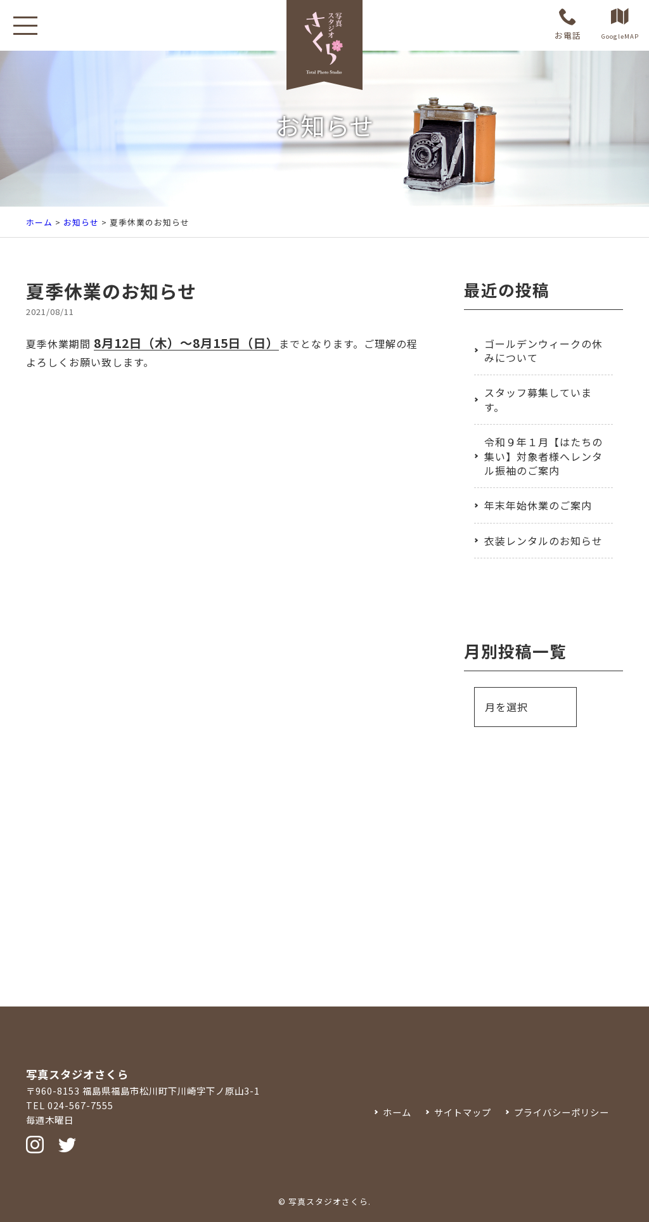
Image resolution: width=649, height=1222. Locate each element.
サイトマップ (462, 1112)
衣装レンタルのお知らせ (543, 540)
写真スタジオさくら (328, 1201)
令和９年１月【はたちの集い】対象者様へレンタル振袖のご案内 (543, 456)
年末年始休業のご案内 (538, 505)
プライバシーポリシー (561, 1112)
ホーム (39, 222)
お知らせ (81, 222)
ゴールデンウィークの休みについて (543, 350)
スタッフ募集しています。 (538, 399)
